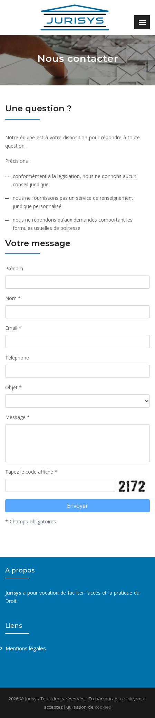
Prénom (14, 268)
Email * (13, 328)
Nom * (13, 298)
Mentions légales (26, 648)
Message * (17, 417)
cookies (103, 707)
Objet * (13, 387)
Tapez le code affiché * (31, 471)
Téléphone (17, 357)
